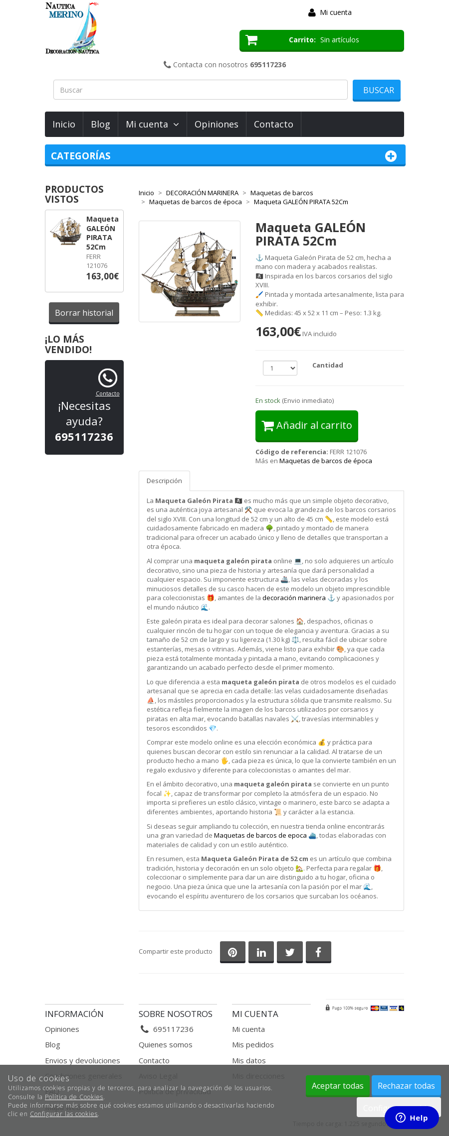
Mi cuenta (336, 12)
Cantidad (327, 365)
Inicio (63, 124)
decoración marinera (294, 597)
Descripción (164, 480)
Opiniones (216, 124)
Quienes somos (166, 1044)
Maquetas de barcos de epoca (260, 835)
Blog (100, 124)
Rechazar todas (406, 1085)
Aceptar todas (338, 1085)
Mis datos (249, 1060)
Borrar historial (84, 312)
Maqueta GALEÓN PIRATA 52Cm (102, 233)
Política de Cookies (74, 1097)
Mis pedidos (253, 1044)
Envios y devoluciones (82, 1060)
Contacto (273, 124)
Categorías (225, 156)
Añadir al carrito (306, 425)
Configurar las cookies (64, 1114)
